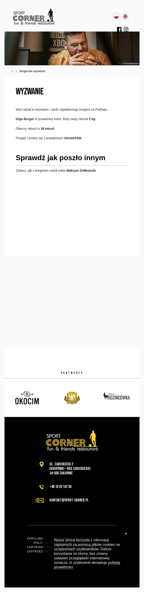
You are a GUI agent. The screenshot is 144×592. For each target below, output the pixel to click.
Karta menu (37, 538)
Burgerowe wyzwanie (32, 71)
